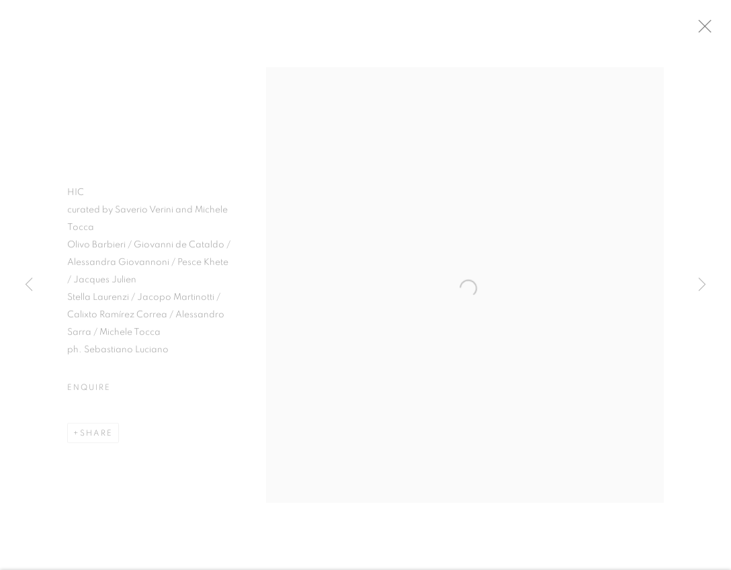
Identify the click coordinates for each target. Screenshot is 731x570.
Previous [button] (29, 285)
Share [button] (96, 437)
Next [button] (702, 285)
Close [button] (712, 30)
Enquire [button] (88, 391)
